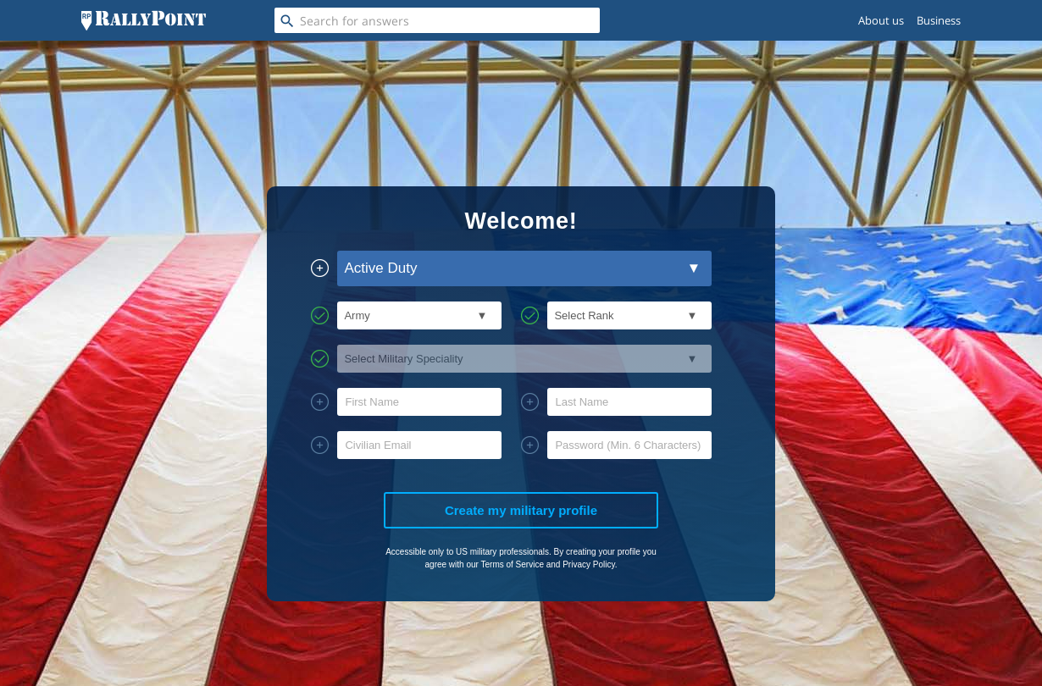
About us (881, 20)
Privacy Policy (589, 564)
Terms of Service (511, 564)
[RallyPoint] (143, 20)
